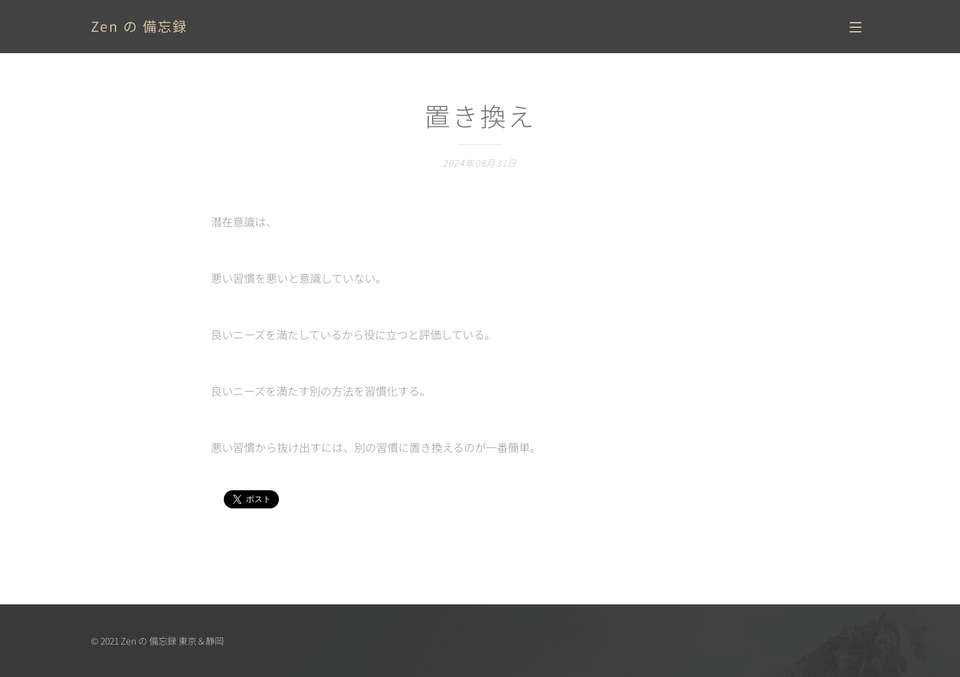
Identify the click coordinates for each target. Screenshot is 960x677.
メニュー (855, 27)
